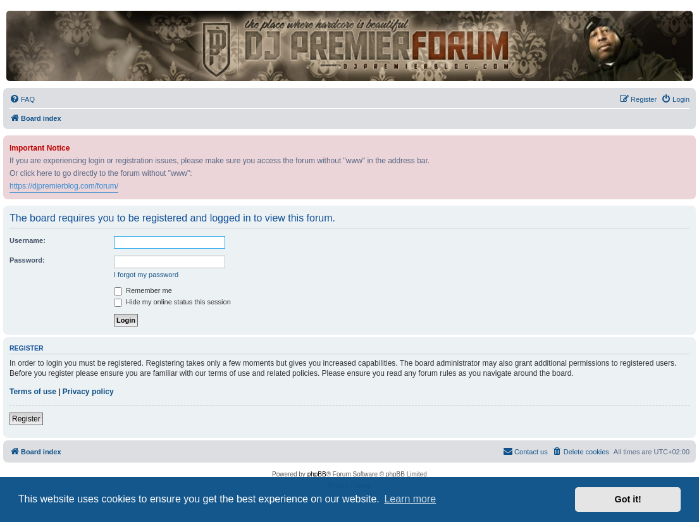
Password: (27, 260)
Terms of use (32, 391)
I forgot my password (146, 274)
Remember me (143, 290)
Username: (27, 240)
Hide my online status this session (172, 302)
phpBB (316, 474)
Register (26, 418)
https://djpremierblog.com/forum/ (63, 186)
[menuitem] (22, 99)
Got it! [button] (628, 499)
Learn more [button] (410, 499)
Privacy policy (88, 391)
